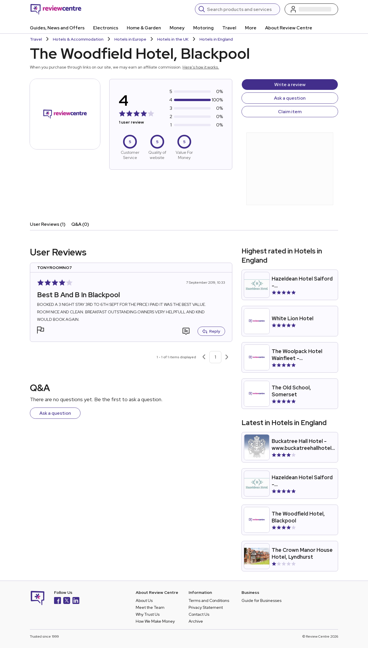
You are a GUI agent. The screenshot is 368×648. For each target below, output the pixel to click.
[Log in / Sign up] (311, 9)
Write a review (290, 85)
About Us (144, 600)
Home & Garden (144, 28)
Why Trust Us (148, 614)
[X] (66, 601)
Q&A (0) (80, 224)
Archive (196, 621)
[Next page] (226, 357)
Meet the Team (150, 607)
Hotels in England (216, 39)
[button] (40, 331)
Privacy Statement (206, 607)
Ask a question (290, 98)
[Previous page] (203, 357)
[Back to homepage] (56, 9)
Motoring (203, 28)
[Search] (241, 9)
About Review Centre (288, 28)
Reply (211, 331)
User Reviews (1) (48, 224)
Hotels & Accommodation (78, 39)
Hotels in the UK (173, 39)
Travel (229, 28)
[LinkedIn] (75, 601)
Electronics (105, 28)
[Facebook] (57, 601)
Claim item (290, 112)
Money (177, 28)
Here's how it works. (201, 67)
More (250, 28)
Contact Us (199, 614)
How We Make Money (155, 621)
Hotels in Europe (130, 39)
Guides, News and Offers (57, 28)
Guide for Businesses (261, 600)
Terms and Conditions (209, 600)
